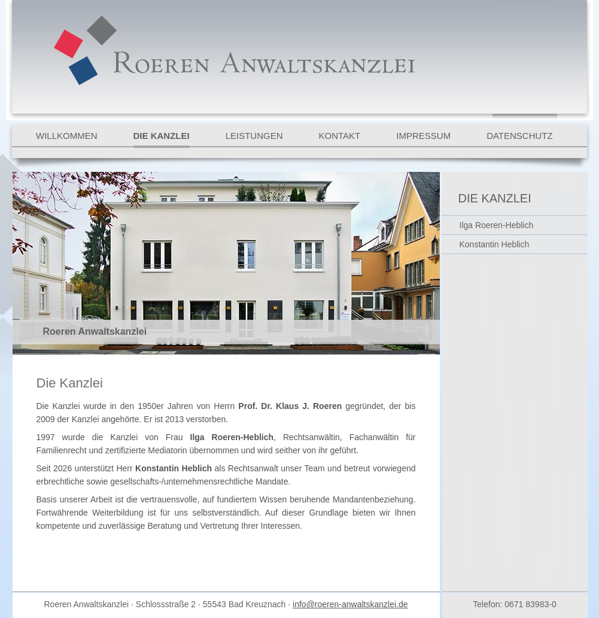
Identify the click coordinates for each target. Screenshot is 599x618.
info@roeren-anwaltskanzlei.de (350, 604)
